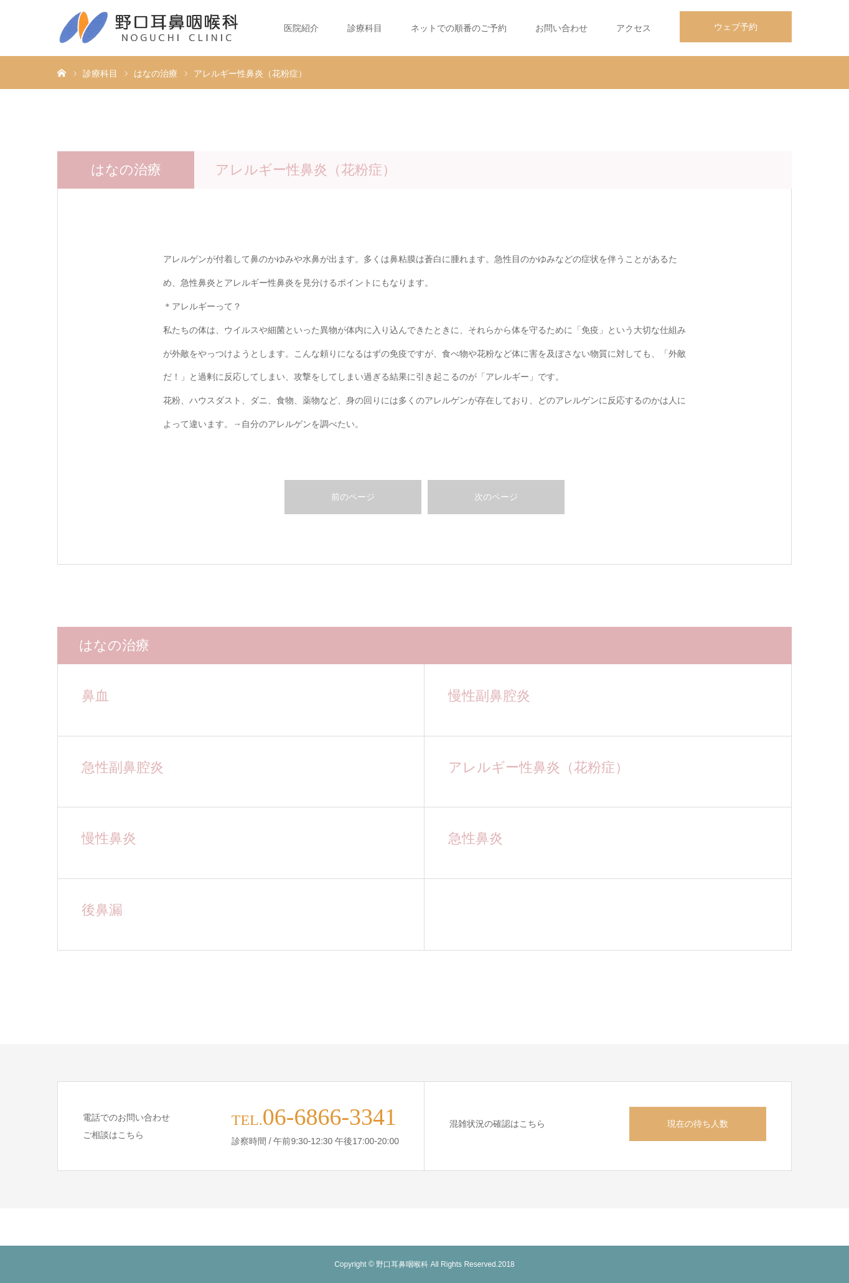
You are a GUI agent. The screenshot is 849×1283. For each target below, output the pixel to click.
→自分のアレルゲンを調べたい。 (298, 424)
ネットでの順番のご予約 (459, 28)
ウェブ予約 (736, 27)
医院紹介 (301, 28)
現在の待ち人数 (697, 1124)
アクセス (633, 28)
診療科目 (364, 28)
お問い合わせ (561, 28)
